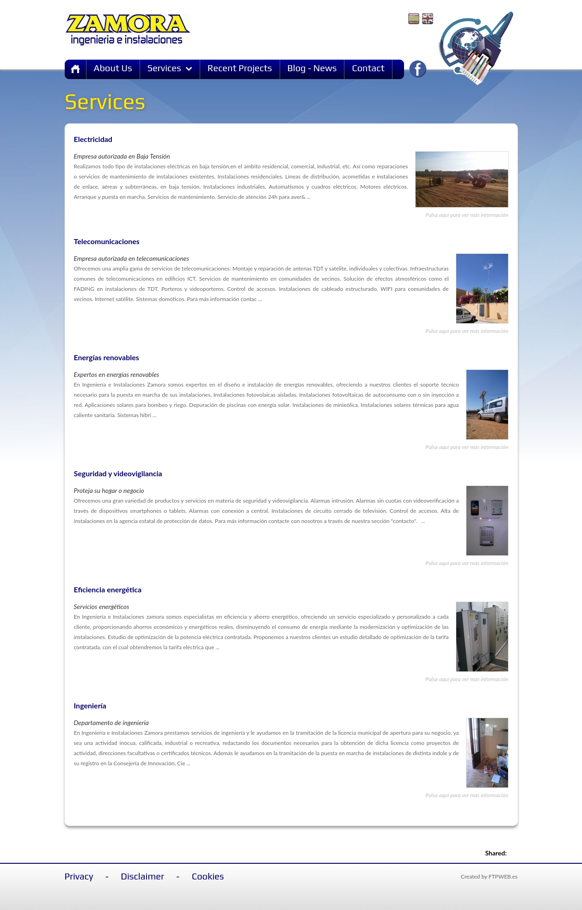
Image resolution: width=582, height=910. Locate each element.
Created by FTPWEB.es (489, 876)
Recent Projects (240, 67)
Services (169, 67)
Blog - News (312, 67)
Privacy (79, 876)
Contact (368, 67)
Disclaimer (142, 876)
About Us (113, 67)
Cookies (208, 876)
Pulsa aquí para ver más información (466, 214)
